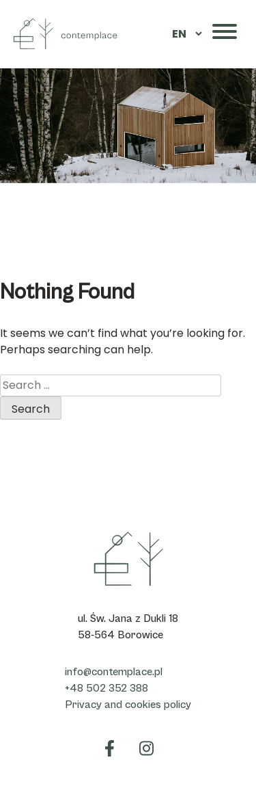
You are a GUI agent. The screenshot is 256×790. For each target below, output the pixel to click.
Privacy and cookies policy (128, 704)
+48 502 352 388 (106, 688)
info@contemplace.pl (113, 672)
